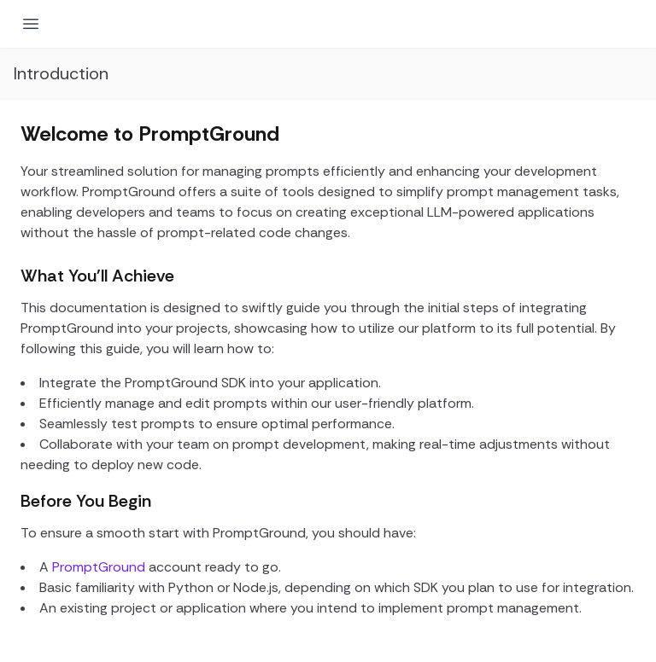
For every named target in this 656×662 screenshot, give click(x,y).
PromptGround (98, 567)
